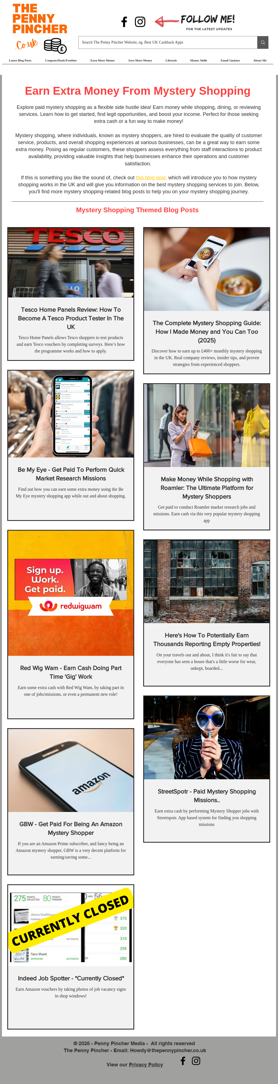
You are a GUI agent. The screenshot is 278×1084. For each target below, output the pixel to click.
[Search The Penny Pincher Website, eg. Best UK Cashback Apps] (164, 42)
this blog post (151, 177)
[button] (103, 62)
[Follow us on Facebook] (124, 22)
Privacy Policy (146, 1065)
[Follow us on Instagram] (140, 22)
